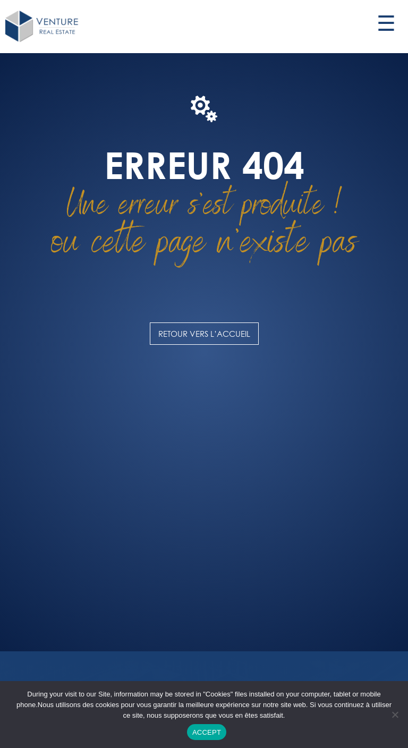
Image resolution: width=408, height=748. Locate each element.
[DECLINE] (394, 714)
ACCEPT (206, 732)
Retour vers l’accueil (204, 333)
